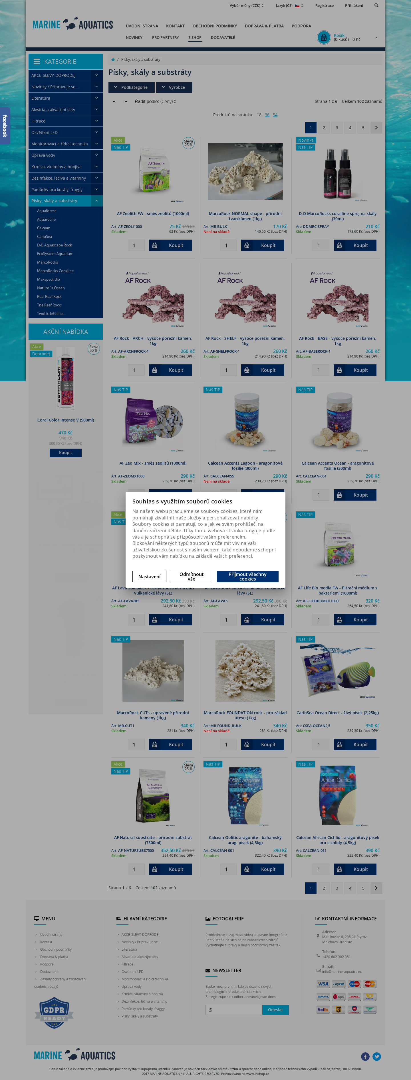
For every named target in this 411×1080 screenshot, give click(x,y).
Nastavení (149, 576)
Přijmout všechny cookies (248, 576)
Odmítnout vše (192, 576)
